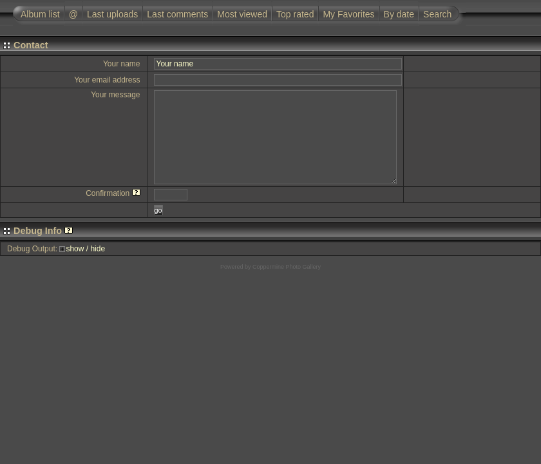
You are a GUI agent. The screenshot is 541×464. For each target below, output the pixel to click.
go (158, 210)
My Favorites (348, 14)
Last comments (177, 14)
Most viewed (242, 14)
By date (399, 14)
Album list (40, 14)
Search (437, 14)
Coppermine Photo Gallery (286, 267)
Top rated (295, 14)
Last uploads (112, 14)
